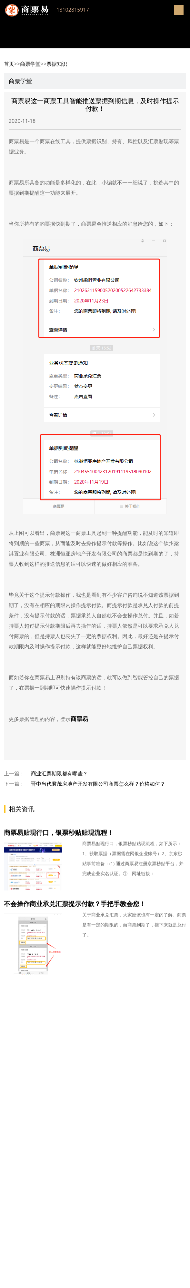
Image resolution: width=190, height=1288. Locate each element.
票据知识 (56, 63)
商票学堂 (30, 63)
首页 (9, 63)
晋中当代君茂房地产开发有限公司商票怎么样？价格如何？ (98, 783)
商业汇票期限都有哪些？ (59, 773)
